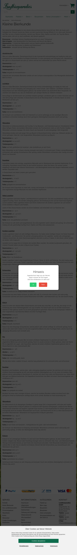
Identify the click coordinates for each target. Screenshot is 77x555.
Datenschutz (39, 546)
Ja (33, 285)
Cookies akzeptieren (38, 541)
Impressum (54, 546)
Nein (43, 285)
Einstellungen (23, 546)
